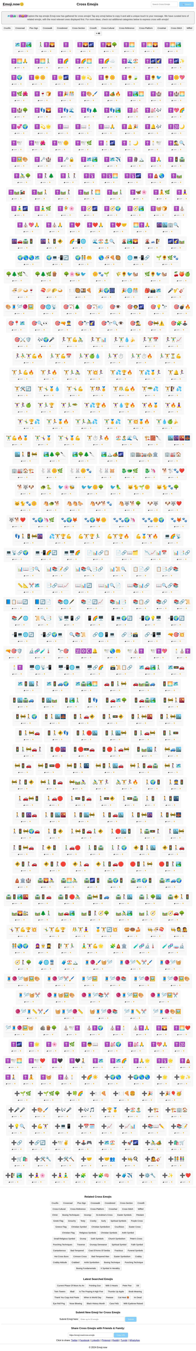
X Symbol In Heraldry (110, 1268)
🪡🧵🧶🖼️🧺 (19, 1027)
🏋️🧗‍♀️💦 (173, 388)
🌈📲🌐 (77, 241)
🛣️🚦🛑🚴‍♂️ (69, 896)
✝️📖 (63, 126)
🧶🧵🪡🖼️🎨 (130, 995)
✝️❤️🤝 (118, 224)
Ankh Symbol (128, 1233)
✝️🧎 (10, 1077)
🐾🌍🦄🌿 (43, 519)
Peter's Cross (136, 1239)
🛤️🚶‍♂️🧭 (147, 913)
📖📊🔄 (83, 585)
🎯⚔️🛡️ (22, 339)
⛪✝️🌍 (94, 1027)
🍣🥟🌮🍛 (51, 290)
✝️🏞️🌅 (135, 93)
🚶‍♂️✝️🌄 (46, 44)
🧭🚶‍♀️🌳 (23, 962)
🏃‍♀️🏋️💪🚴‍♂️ (72, 339)
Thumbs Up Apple (116, 1291)
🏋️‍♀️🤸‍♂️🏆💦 (28, 421)
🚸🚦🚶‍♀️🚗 (26, 864)
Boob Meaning (135, 1291)
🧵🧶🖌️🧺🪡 (98, 962)
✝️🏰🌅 (176, 93)
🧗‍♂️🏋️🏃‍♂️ (66, 946)
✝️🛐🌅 (109, 175)
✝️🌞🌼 (37, 77)
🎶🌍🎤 (46, 339)
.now (11, 4)
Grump (83, 1239)
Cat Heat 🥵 (123, 1297)
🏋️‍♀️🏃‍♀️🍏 (22, 405)
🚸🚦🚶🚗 (173, 847)
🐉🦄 (150, 470)
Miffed (189, 28)
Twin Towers (59, 1291)
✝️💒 (132, 110)
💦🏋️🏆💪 (60, 536)
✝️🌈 (63, 61)
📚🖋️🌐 (20, 618)
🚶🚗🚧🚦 (28, 798)
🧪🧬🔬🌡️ (144, 946)
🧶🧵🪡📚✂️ (95, 995)
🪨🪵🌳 (48, 1027)
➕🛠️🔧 (42, 1159)
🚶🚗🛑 (54, 798)
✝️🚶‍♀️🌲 (45, 175)
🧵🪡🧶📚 (115, 978)
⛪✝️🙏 (141, 1027)
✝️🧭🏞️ (135, 208)
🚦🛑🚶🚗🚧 (115, 749)
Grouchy (72, 1221)
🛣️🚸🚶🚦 (179, 896)
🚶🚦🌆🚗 (26, 814)
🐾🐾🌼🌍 (153, 519)
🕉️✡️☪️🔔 (86, 651)
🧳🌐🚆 (46, 962)
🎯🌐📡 (48, 306)
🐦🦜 (115, 487)
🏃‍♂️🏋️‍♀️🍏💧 (89, 356)
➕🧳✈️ (124, 1175)
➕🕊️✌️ (60, 1142)
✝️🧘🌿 (161, 192)
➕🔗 (16, 1142)
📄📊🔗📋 (98, 552)
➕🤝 (86, 1159)
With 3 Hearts (112, 1285)
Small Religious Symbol (64, 1239)
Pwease (109, 1297)
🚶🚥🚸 (106, 798)
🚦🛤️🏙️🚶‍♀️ (147, 749)
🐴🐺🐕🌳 (129, 503)
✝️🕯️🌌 (106, 143)
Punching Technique (134, 1262)
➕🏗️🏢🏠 (176, 1109)
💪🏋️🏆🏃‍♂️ (89, 536)
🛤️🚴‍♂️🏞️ (124, 913)
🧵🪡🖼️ (89, 978)
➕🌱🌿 (22, 1093)
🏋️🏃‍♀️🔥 (48, 372)
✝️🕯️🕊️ (153, 143)
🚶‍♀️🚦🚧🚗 (23, 847)
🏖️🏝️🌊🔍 (127, 437)
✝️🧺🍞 (158, 208)
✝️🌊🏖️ (130, 61)
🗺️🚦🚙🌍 (57, 683)
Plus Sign (34, 28)
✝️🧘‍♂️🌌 (19, 208)
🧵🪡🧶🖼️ (144, 978)
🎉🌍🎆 (106, 290)
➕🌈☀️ (89, 1077)
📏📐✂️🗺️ (28, 585)
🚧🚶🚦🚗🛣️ (144, 765)
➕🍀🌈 (74, 1093)
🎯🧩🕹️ (179, 323)
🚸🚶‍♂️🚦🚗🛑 (110, 864)
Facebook (84, 1340)
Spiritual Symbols (118, 1221)
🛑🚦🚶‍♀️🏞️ (170, 864)
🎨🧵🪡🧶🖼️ (19, 306)
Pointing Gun (95, 1285)
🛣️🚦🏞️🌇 (17, 896)
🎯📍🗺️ (16, 323)
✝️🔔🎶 (153, 126)
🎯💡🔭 (158, 306)
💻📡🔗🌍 (17, 552)
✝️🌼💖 (176, 77)
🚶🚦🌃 (170, 798)
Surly (103, 1221)
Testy (82, 1221)
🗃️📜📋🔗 (121, 667)
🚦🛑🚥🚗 (83, 749)
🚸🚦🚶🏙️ (144, 847)
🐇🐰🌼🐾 (80, 470)
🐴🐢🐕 (51, 503)
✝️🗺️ (98, 1060)
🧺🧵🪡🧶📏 (69, 1011)
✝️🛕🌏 (156, 175)
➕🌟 (162, 1077)
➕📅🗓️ (86, 1126)
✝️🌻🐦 (153, 77)
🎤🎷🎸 (176, 290)
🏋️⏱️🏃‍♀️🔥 (98, 437)
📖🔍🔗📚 (167, 585)
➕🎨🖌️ (40, 1109)
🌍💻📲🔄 (57, 257)
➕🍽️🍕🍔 (124, 1093)
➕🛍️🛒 (176, 1142)
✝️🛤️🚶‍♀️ (63, 192)
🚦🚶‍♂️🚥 (170, 732)
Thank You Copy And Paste (66, 1297)
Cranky (93, 1221)
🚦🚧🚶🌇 (173, 700)
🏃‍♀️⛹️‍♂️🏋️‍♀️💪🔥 (29, 356)
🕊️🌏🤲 (112, 651)
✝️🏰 (156, 93)
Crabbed (75, 1262)
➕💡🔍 (16, 1126)
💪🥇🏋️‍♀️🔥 (147, 536)
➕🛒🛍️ (19, 1159)
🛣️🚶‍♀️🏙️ (124, 896)
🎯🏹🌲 (71, 306)
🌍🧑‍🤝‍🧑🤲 (83, 257)
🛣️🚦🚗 (43, 896)
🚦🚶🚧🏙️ (170, 716)
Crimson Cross (80, 1256)
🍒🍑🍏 (181, 274)
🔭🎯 (63, 651)
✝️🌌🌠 (153, 61)
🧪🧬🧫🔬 (173, 946)
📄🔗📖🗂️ (127, 552)
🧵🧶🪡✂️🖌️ (60, 978)
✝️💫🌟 (42, 126)
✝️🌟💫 (83, 77)
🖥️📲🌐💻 (69, 667)
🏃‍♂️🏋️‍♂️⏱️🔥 (141, 356)
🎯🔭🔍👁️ (112, 323)
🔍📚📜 (77, 634)
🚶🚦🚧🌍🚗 (26, 831)
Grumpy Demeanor (98, 1244)
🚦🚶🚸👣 (57, 732)
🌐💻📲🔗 (138, 257)
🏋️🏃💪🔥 (23, 372)
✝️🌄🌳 (108, 44)
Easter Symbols (124, 1215)
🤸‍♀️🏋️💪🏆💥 (23, 929)
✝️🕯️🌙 (130, 143)
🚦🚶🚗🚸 (83, 716)
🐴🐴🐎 (74, 503)
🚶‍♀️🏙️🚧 (175, 831)
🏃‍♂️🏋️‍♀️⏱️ (115, 356)
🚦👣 (92, 700)
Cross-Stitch (176, 28)
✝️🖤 (57, 1060)
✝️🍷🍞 (42, 93)
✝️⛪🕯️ (66, 1077)
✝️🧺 (46, 1077)
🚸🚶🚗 (80, 864)
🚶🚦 (150, 798)
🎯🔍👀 (40, 323)
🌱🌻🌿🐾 (167, 257)
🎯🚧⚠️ (156, 323)
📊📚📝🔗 (57, 569)
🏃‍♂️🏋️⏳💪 (170, 356)
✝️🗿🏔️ (135, 159)
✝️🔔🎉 (130, 126)
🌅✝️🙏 (141, 224)
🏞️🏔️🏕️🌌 (112, 454)
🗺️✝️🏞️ (23, 44)
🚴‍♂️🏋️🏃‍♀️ (100, 782)
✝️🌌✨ (176, 61)
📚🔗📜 (182, 601)
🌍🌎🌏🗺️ (28, 257)
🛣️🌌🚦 (92, 880)
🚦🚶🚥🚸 (112, 716)
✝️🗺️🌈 (118, 1060)
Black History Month (96, 1303)
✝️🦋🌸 (138, 192)
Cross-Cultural (107, 28)
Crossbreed (62, 28)
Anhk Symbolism (91, 1262)
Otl (137, 1285)
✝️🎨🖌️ (89, 93)
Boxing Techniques (70, 1215)
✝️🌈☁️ (106, 61)
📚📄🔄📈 (92, 601)
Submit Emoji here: (69, 1319)
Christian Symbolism (100, 1227)
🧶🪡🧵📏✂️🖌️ (32, 1011)
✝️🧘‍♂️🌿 (42, 208)
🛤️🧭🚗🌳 (173, 913)
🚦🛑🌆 (57, 749)
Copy (20, 51)
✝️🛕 (185, 1060)
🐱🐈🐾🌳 (167, 487)
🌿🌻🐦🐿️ (156, 274)
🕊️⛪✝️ (135, 651)
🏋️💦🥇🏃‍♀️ (150, 372)
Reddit (115, 1340)
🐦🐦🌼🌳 (92, 487)
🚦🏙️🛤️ (48, 700)
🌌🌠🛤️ (176, 241)
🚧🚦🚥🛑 (49, 765)
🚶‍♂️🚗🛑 (72, 847)
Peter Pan (127, 1285)
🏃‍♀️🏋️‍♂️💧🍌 (124, 339)
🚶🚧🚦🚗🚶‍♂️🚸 (86, 831)
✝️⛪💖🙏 (28, 224)
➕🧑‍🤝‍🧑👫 (176, 1159)
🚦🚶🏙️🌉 (54, 716)
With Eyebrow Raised (133, 1303)
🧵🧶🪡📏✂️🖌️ (136, 962)
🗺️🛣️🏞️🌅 (86, 683)
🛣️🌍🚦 (115, 880)
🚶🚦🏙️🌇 (54, 814)
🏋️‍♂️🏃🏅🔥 (57, 421)
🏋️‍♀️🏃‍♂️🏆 (46, 405)
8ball (72, 1291)
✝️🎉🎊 (66, 93)
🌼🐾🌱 (100, 274)
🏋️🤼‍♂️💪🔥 (124, 388)
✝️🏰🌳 (19, 110)
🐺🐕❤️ (17, 519)
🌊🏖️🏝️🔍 (103, 241)
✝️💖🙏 (159, 1044)
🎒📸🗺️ (153, 290)
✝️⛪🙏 (54, 224)
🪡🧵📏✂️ (135, 1011)
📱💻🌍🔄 (121, 618)
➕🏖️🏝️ (132, 1109)
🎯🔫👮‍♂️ (63, 323)
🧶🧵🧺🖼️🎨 (61, 995)
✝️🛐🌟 (164, 1060)
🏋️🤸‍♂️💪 (74, 388)
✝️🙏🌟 (141, 1060)
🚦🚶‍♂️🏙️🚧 (115, 732)
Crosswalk (47, 28)
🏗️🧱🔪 (153, 437)
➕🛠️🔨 (66, 1159)
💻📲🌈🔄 (46, 552)
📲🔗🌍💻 (51, 634)
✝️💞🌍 (19, 126)
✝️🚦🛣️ (176, 159)
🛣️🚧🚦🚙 (98, 896)
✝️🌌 (16, 1044)
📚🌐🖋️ (66, 601)
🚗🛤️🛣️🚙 (144, 683)
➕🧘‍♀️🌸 (36, 1175)
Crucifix (7, 28)
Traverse (81, 1244)
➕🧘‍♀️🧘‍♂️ (60, 1175)
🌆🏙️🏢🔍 (167, 224)
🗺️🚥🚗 (176, 667)
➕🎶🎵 (86, 1109)
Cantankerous (59, 1250)
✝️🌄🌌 (85, 44)
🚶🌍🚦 (153, 782)
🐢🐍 (46, 487)
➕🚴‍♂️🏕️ (153, 1142)
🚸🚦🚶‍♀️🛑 (54, 864)
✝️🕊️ (16, 143)
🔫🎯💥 (176, 634)
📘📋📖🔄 (16, 601)
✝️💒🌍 (112, 1044)
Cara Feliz (114, 1303)
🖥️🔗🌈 (95, 667)
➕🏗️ (153, 1109)
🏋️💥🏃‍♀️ (95, 372)
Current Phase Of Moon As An (70, 1285)
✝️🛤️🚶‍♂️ (115, 192)
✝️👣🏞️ (112, 110)
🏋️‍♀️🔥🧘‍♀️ (173, 405)
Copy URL (121, 1335)
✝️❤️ (74, 224)
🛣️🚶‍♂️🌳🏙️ (150, 896)
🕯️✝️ (17, 667)
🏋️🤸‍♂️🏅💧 (49, 388)
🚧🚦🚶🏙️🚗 (110, 765)
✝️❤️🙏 (95, 224)
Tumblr (124, 1340)
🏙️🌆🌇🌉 (179, 437)
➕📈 (106, 1126)
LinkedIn (95, 1340)
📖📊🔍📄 (109, 585)
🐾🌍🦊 (69, 519)
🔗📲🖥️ (153, 634)
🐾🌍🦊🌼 (95, 519)
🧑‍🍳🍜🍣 (155, 929)
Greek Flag (58, 1221)
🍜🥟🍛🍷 (23, 290)
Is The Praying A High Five (91, 1291)
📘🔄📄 (42, 601)
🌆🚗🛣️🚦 (23, 241)
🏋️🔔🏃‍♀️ (176, 372)
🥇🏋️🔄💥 (106, 929)
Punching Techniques (62, 1244)
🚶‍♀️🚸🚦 (48, 847)
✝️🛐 (89, 175)
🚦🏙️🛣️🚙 (23, 700)
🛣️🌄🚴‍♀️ (46, 880)
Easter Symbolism (122, 1256)
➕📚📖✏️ (153, 1126)
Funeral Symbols (135, 1250)
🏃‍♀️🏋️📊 (98, 339)
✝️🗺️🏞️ (89, 159)
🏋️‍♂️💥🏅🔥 (138, 421)
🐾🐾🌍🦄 (124, 519)
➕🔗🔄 (37, 1142)
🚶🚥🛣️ (129, 798)
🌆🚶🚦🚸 (51, 241)
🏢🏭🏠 (172, 454)
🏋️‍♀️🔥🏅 (150, 405)
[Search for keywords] (164, 4)
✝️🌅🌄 (149, 44)
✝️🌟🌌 (60, 77)
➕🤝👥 (106, 1159)
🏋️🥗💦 (150, 388)
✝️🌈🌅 (83, 61)
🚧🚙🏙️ (172, 749)
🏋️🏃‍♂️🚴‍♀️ (72, 372)
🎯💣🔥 (182, 306)
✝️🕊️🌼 (60, 143)
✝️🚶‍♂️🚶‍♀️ (68, 175)
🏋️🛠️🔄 (22, 388)
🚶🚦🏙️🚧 (83, 814)
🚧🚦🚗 (23, 765)
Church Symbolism (116, 1239)
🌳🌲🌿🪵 (46, 274)
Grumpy (87, 1215)
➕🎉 (147, 1093)
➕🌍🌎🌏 (139, 1077)
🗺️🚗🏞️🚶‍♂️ (150, 667)
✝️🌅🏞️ (172, 44)
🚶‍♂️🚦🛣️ (95, 847)
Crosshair (161, 28)
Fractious (119, 1250)
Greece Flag (61, 1227)
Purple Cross (137, 1221)
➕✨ (167, 1175)
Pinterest (106, 1340)
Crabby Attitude (60, 1262)
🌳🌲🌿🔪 (17, 274)
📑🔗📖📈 (57, 585)
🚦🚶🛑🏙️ (86, 732)
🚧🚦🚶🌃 (78, 765)
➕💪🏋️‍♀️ (40, 1126)
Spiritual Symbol (119, 1244)
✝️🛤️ (176, 175)
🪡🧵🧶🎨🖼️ (167, 1011)
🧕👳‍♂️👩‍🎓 (43, 946)
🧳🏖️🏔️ (69, 962)
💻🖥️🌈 (72, 552)
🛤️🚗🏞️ (66, 913)
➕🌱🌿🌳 (49, 1093)
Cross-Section (78, 28)
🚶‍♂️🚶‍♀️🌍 (118, 847)
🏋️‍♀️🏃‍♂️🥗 (69, 405)
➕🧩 (80, 1175)
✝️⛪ (179, 208)
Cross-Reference (126, 28)
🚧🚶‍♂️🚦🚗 (51, 782)
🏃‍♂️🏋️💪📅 (60, 356)
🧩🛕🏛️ (118, 946)
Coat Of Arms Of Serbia (99, 1250)
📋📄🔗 (141, 569)
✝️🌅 (129, 44)
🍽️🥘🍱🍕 (80, 290)
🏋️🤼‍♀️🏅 (98, 388)
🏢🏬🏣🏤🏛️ (144, 454)
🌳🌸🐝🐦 (75, 274)
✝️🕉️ (179, 1044)
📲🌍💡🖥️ (150, 618)
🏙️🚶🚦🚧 (26, 454)
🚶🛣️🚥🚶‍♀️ (149, 831)
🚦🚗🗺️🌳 (115, 700)
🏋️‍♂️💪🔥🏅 (17, 437)
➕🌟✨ (182, 1077)
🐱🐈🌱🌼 (139, 487)
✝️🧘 (28, 1077)
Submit (131, 1319)
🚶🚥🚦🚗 (80, 798)
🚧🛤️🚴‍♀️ (77, 782)
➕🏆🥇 (109, 1109)
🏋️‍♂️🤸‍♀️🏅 (43, 437)
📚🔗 (161, 601)
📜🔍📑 (43, 618)
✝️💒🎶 (153, 110)
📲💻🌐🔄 (23, 634)
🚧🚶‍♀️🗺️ (172, 765)
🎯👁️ (115, 306)
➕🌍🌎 (112, 1077)
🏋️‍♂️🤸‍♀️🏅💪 (69, 437)
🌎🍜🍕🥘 (109, 257)
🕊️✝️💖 (158, 651)
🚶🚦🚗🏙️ (112, 814)
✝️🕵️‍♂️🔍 (176, 143)
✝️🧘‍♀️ (182, 192)
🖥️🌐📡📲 (40, 667)
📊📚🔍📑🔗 (89, 569)
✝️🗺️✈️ (112, 159)
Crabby (138, 1256)
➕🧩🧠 (100, 1175)
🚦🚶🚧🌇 (141, 716)
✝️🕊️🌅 (13, 1060)
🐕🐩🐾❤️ (173, 470)
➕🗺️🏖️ (106, 1142)
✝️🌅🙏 (19, 61)
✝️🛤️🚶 (40, 192)
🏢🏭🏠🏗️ (23, 470)
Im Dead (138, 1297)
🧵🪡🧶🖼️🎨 (176, 978)
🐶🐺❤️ (173, 503)
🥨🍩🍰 (132, 929)
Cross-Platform (146, 28)
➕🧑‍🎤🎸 (153, 1159)
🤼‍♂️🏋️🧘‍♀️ (80, 929)
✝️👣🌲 (89, 110)
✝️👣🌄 (42, 110)
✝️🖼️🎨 (19, 159)
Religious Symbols (87, 1233)
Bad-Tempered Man (100, 1256)
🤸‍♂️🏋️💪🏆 (54, 929)
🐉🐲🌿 (129, 470)
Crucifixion (119, 1227)
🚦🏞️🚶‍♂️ (72, 700)
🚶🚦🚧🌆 (141, 814)
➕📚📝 (179, 1126)
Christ (55, 1215)
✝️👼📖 (89, 1044)
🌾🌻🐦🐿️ (127, 274)
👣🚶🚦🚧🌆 (29, 536)
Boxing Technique (112, 1262)
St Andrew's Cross (104, 1215)
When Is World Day (92, 1297)
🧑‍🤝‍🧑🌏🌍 (20, 946)
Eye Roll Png (59, 1303)
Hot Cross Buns (61, 1256)
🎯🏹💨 (94, 306)
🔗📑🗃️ (129, 634)
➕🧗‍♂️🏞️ (13, 1175)
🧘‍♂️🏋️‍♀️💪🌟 (92, 946)
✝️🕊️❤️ (36, 1060)
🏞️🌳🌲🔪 (83, 454)
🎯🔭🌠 (86, 323)
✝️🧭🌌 (89, 208)
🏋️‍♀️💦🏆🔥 (95, 405)
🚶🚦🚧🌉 (170, 814)
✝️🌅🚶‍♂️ (42, 61)
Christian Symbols (109, 1233)
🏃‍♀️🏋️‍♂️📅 (150, 339)
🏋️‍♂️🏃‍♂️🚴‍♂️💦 (86, 421)
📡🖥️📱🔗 (69, 618)
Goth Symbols (97, 1239)
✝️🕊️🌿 (83, 143)
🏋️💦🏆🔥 (121, 372)
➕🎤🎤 (16, 1109)
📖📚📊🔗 (138, 585)
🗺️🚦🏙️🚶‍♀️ (28, 683)
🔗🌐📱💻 (103, 634)
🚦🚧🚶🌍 (26, 716)
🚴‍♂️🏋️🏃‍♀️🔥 (127, 782)
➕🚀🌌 (130, 1142)
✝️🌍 (16, 77)
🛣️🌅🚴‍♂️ (69, 880)
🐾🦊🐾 (179, 519)
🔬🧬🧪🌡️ (40, 651)
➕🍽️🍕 (98, 1093)
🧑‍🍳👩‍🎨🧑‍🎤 (179, 929)
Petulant (140, 1215)
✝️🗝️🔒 (66, 159)
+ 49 (98, 33)
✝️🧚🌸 (66, 208)
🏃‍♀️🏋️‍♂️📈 (173, 339)
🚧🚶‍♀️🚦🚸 (23, 782)
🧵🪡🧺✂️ (29, 995)
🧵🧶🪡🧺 (170, 962)
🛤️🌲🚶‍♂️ (43, 913)
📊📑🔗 (181, 552)
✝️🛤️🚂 (16, 192)
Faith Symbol (137, 1244)
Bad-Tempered (77, 1250)
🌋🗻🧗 (153, 241)
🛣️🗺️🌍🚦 (141, 880)
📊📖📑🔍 (28, 569)
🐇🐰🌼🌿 (51, 470)
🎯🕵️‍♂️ (135, 323)
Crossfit (93, 28)
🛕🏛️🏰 (22, 880)
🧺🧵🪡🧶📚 (104, 1011)
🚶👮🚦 (176, 782)
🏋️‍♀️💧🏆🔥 (124, 405)
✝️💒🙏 (136, 1044)
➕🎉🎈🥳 (170, 1093)
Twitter (74, 1340)
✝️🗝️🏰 (42, 159)
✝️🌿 (69, 1044)
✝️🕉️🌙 (176, 126)
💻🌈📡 (172, 536)
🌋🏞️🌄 (129, 241)
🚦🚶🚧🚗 (28, 732)
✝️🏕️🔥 (112, 93)
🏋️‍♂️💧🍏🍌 (167, 421)
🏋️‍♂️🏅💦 (112, 421)
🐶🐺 (153, 503)
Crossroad (20, 28)
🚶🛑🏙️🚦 (121, 831)
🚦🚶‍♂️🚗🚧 (144, 732)
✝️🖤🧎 (77, 1060)
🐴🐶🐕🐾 (101, 503)
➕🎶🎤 (63, 1109)
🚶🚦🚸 (54, 831)
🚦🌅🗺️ (170, 683)
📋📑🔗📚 (167, 569)
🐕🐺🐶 (25, 487)
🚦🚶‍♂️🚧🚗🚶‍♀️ (29, 749)
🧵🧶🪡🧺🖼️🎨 (23, 978)
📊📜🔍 (118, 569)
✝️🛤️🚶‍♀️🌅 (89, 192)
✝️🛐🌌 (132, 175)
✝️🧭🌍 (112, 208)
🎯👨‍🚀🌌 (135, 306)
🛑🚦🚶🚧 (141, 864)
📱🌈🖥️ (95, 618)
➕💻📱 (63, 1126)
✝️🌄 (161, 1027)
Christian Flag (68, 1233)
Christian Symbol (79, 1227)
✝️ (66, 44)
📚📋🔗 (141, 601)
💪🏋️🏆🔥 (118, 536)
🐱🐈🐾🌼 (25, 503)
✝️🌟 (34, 1044)
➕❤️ (185, 1175)
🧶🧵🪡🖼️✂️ (164, 995)
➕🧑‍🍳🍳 (130, 1159)
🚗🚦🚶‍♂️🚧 (115, 683)
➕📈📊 (127, 1126)
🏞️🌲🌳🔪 (54, 454)
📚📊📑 (118, 601)
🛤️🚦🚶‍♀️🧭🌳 (95, 913)
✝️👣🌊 (66, 110)
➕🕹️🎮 (83, 1142)
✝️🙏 (156, 159)
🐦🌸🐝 (66, 487)
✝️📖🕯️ (83, 126)
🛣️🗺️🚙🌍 (170, 880)
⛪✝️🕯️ (118, 1027)
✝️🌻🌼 (106, 77)
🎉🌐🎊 (129, 290)
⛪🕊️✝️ (71, 1027)
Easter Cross (135, 1227)
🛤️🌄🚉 (20, 913)
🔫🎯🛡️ (13, 651)
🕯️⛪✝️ (182, 651)
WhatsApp (134, 1340)
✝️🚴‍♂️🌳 (22, 175)
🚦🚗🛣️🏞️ (144, 700)
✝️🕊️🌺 (37, 143)
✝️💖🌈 (176, 110)
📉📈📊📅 (156, 552)
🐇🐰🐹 (106, 470)
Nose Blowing (76, 1303)
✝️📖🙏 (106, 126)
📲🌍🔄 (176, 618)
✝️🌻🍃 (130, 77)
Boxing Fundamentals (86, 1268)
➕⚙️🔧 (147, 1175)
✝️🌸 (51, 1044)
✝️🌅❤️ (182, 1027)
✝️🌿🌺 (19, 93)
